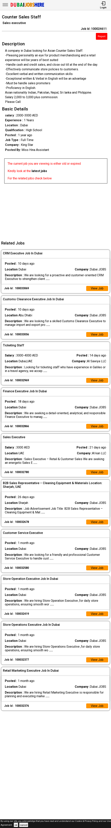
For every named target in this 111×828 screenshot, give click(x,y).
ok (16, 825)
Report (101, 36)
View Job (97, 288)
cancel (24, 825)
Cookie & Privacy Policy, (87, 821)
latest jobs (39, 171)
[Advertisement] (56, 210)
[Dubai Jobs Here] (27, 6)
